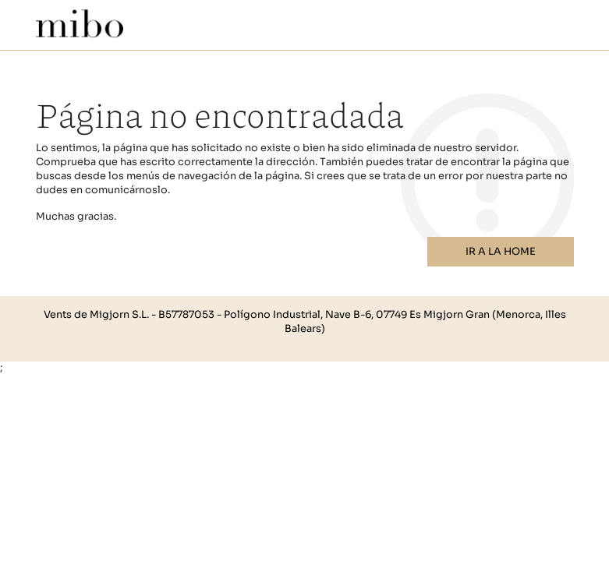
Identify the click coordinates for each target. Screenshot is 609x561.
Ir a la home (501, 251)
